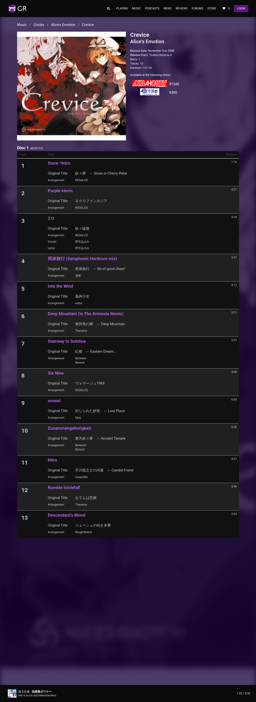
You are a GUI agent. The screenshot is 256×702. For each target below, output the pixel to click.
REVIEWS (182, 8)
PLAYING (122, 8)
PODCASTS (152, 8)
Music (22, 25)
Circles (38, 25)
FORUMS (197, 8)
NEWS (167, 8)
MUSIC (136, 8)
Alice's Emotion (63, 25)
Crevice (88, 25)
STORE (211, 8)
